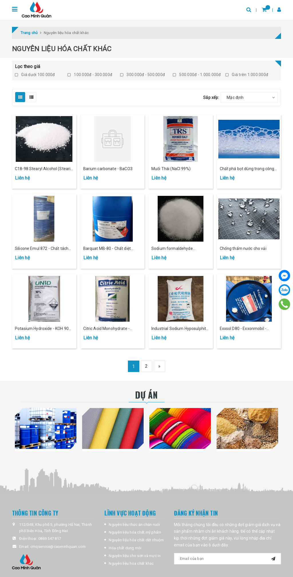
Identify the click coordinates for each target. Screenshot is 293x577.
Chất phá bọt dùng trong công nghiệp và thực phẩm (247, 169)
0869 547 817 (49, 538)
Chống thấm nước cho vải (243, 248)
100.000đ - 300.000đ (90, 74)
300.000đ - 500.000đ (142, 74)
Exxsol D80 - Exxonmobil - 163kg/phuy (243, 329)
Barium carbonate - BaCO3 (107, 168)
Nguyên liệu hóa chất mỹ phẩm (135, 532)
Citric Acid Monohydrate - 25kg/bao (106, 329)
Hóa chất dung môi (125, 548)
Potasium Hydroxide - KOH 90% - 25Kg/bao (43, 329)
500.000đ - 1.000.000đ (197, 74)
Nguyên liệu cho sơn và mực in (135, 556)
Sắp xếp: (211, 97)
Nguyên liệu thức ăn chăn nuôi (134, 524)
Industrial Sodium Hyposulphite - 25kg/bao (179, 329)
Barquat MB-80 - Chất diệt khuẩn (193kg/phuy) (107, 249)
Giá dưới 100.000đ (35, 74)
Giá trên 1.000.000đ (246, 74)
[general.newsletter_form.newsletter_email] (227, 558)
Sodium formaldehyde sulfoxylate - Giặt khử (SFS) (176, 249)
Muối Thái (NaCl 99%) (171, 168)
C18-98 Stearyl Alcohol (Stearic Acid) (43, 169)
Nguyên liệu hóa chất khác (131, 563)
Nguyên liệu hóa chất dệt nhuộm (136, 540)
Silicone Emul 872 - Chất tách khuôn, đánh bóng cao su (41, 249)
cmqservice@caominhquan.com (58, 546)
